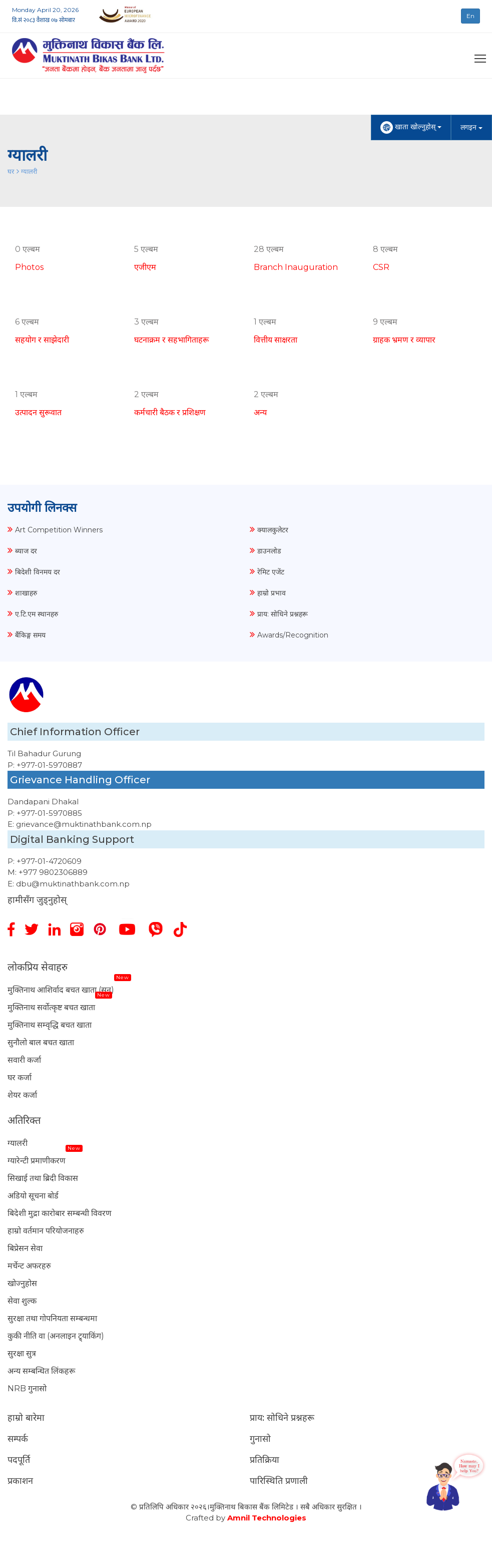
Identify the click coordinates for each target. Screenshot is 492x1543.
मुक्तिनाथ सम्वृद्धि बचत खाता (50, 1025)
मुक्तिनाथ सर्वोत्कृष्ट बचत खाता (51, 1007)
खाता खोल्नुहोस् (410, 127)
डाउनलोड (269, 550)
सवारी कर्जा (24, 1060)
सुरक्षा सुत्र (22, 1353)
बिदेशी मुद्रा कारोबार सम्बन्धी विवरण (60, 1213)
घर (11, 171)
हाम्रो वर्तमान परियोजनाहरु (46, 1231)
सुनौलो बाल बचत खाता (41, 1042)
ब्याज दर (26, 550)
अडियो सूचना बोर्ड (33, 1195)
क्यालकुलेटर (272, 529)
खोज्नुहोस (22, 1283)
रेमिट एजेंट (270, 571)
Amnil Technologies (266, 1517)
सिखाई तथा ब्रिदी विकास (43, 1178)
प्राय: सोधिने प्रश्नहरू (282, 614)
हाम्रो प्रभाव (271, 592)
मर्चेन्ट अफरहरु (29, 1266)
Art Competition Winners (59, 529)
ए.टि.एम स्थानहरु (36, 614)
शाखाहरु (26, 592)
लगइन (471, 127)
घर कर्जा (20, 1077)
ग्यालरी (29, 171)
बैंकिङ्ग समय (30, 635)
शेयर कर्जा (22, 1095)
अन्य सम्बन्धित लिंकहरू (41, 1371)
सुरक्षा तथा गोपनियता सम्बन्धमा (52, 1318)
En (470, 16)
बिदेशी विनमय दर (37, 571)
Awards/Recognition (292, 635)
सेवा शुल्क (22, 1301)
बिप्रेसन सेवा (25, 1248)
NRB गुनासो (27, 1388)
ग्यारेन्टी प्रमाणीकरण (37, 1160)
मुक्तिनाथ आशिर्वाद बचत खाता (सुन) (61, 990)
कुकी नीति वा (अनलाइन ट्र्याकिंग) (56, 1336)
